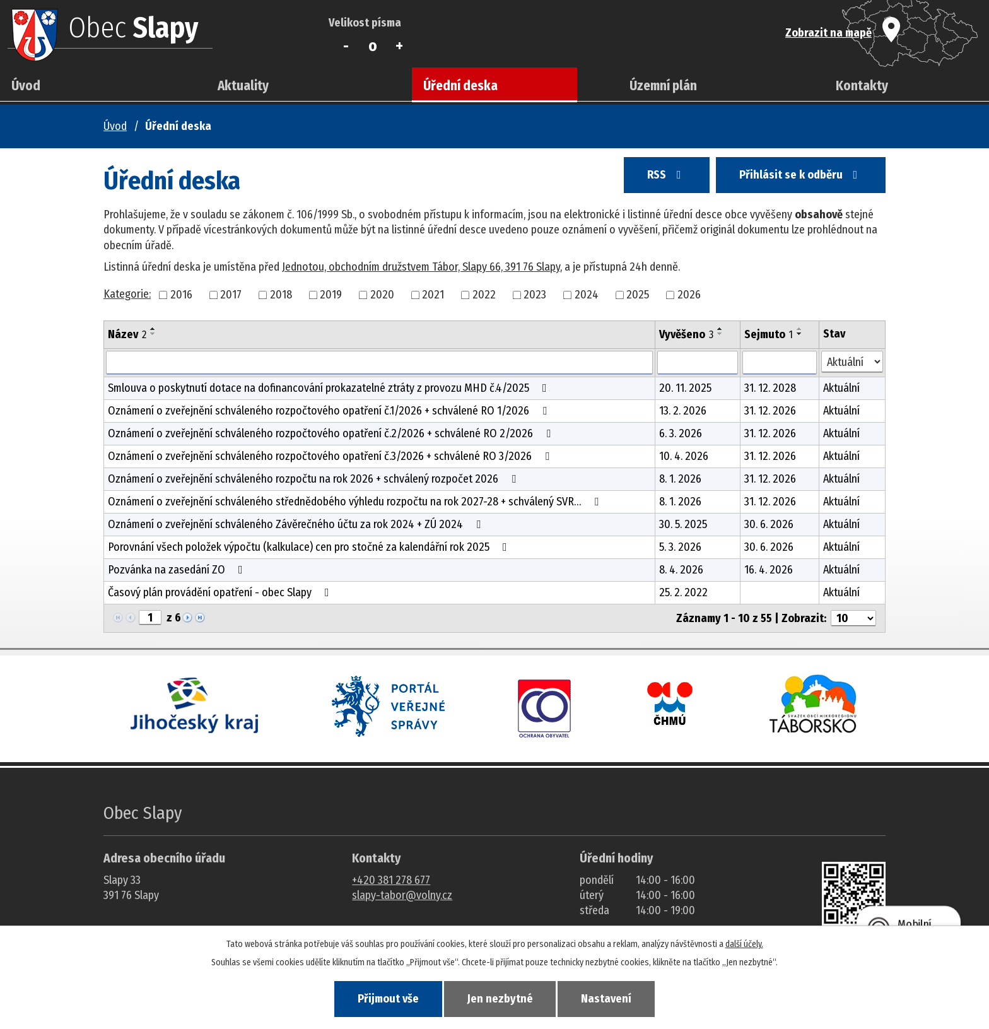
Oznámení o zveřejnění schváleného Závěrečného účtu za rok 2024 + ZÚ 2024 (297, 524)
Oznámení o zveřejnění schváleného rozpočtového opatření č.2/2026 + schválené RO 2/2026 (332, 433)
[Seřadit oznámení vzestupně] (153, 328)
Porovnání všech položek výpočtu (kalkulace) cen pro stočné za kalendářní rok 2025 (310, 547)
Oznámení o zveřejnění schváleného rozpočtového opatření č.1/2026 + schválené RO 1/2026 (330, 411)
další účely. (744, 943)
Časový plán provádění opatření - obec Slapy (221, 592)
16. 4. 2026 (768, 570)
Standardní (373, 46)
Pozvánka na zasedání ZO (178, 570)
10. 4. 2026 (683, 456)
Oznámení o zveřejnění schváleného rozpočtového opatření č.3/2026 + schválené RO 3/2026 (331, 456)
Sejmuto (768, 334)
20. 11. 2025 (685, 388)
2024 (587, 295)
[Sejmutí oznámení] (779, 363)
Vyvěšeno (686, 334)
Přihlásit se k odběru (796, 178)
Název (127, 334)
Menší (346, 46)
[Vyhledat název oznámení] (379, 363)
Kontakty (862, 86)
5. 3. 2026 (680, 547)
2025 (637, 295)
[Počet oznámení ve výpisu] (853, 618)
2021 (433, 295)
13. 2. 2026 (682, 411)
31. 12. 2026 (770, 411)
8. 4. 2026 (681, 570)
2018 (281, 295)
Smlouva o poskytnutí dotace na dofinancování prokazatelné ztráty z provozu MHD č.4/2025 (330, 388)
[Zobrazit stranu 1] (150, 617)
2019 (331, 295)
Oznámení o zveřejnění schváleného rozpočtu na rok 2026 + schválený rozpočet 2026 (314, 479)
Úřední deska (460, 86)
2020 (382, 295)
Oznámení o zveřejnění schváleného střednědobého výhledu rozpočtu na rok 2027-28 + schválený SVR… (356, 502)
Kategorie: (127, 294)
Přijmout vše (380, 998)
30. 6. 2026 (768, 524)
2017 (231, 295)
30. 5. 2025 (683, 524)
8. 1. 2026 (680, 479)
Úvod (25, 86)
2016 (181, 295)
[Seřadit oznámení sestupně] (153, 333)
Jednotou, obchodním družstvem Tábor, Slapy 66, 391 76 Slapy (421, 267)
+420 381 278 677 (391, 880)
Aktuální (841, 388)
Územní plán (663, 86)
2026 (689, 295)
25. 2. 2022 (683, 592)
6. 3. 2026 (680, 433)
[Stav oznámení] (852, 362)
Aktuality (243, 86)
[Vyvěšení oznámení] (697, 363)
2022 (484, 295)
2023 (535, 295)
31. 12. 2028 (770, 388)
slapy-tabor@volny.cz (402, 895)
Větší (399, 46)
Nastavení (614, 998)
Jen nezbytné (500, 998)
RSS (655, 178)
